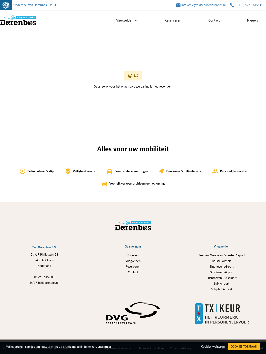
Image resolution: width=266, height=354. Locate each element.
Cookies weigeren (213, 346)
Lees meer (104, 347)
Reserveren (173, 20)
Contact (214, 20)
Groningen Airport (222, 272)
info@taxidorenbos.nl (44, 283)
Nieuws (252, 20)
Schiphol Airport (221, 289)
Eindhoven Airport (221, 266)
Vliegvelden (126, 20)
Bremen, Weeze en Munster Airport (221, 255)
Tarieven (133, 255)
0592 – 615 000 (44, 277)
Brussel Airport (221, 261)
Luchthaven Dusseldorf (222, 278)
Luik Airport (221, 283)
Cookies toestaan (244, 346)
